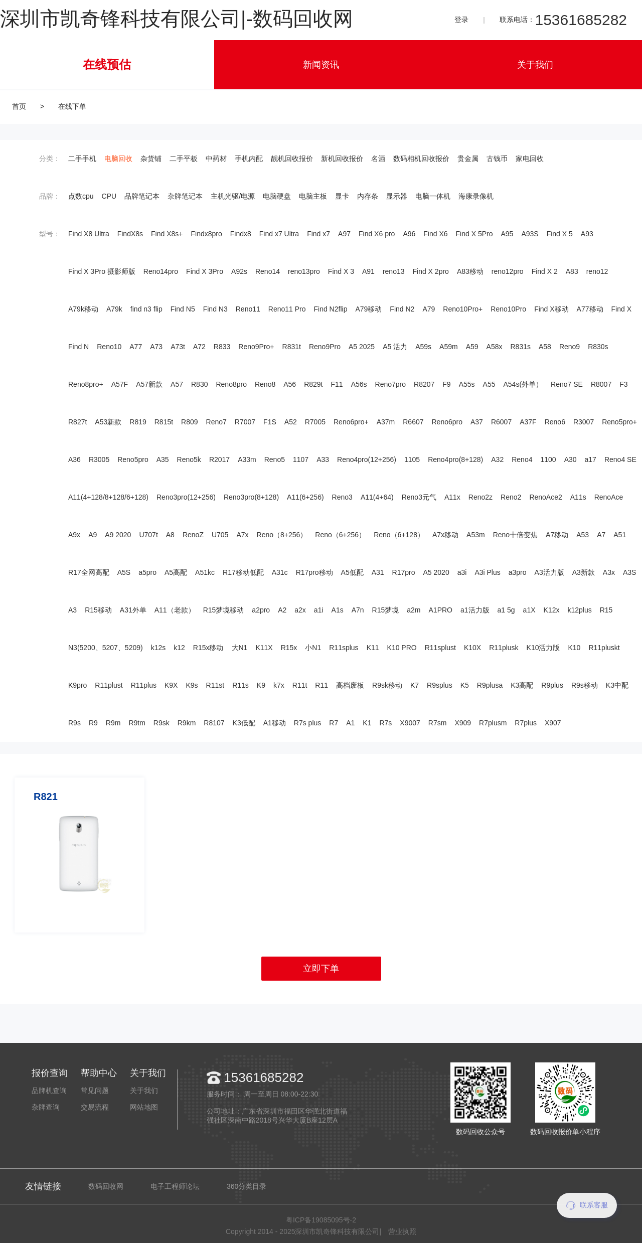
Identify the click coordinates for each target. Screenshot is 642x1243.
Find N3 (215, 309)
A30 (570, 459)
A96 (409, 234)
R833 (222, 347)
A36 (74, 459)
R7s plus (307, 723)
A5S (123, 572)
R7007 (245, 422)
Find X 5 (560, 234)
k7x (278, 685)
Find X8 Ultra (88, 234)
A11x (452, 497)
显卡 (342, 196)
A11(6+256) (305, 497)
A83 (572, 271)
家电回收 (530, 158)
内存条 (367, 196)
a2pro (261, 610)
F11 (337, 384)
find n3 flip (146, 309)
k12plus (579, 610)
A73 (156, 347)
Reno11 (248, 309)
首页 (19, 106)
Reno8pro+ (85, 384)
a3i (462, 572)
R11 (321, 685)
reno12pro (508, 271)
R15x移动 (208, 648)
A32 (497, 459)
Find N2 (402, 309)
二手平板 (184, 158)
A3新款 (583, 572)
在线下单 (72, 106)
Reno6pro (447, 422)
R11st (215, 685)
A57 (177, 384)
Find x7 (318, 234)
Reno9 (569, 347)
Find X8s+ (167, 234)
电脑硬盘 (277, 196)
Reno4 (522, 459)
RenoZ (193, 535)
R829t (313, 384)
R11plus (143, 685)
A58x (495, 347)
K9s (192, 685)
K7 (414, 685)
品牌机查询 (49, 1090)
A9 (92, 535)
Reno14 (267, 271)
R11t (299, 685)
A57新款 (149, 384)
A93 (587, 234)
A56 (289, 384)
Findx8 (240, 234)
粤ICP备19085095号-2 (321, 1220)
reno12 (597, 271)
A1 (350, 723)
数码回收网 (105, 1186)
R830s (598, 347)
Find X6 (435, 234)
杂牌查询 (46, 1107)
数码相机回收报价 (421, 158)
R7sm (437, 723)
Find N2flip (331, 309)
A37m (386, 422)
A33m (247, 459)
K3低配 (244, 723)
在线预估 (107, 64)
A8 (170, 535)
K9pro (77, 685)
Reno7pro (390, 384)
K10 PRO (402, 648)
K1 (367, 723)
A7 (601, 535)
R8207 (424, 384)
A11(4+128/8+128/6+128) (108, 497)
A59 (472, 347)
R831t (291, 347)
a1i (319, 610)
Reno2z (480, 497)
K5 (464, 685)
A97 (344, 234)
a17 (590, 459)
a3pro (518, 572)
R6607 (413, 422)
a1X (529, 610)
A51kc (205, 572)
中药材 (216, 158)
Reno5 (274, 459)
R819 (137, 422)
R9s (74, 723)
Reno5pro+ (619, 422)
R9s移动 (584, 685)
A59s (423, 347)
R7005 (315, 422)
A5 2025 (362, 347)
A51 (619, 535)
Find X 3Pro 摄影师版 (101, 271)
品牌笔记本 (141, 196)
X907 (553, 723)
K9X (171, 685)
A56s (359, 384)
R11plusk (503, 648)
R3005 (99, 459)
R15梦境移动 (223, 610)
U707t (148, 535)
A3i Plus (487, 572)
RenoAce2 (545, 497)
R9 (93, 723)
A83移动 (470, 271)
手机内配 (249, 158)
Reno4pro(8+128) (455, 459)
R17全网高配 (88, 572)
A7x (242, 535)
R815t (163, 422)
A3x (609, 572)
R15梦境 (385, 610)
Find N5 (183, 309)
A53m (475, 535)
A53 (582, 535)
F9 (446, 384)
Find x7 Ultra (279, 234)
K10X (472, 648)
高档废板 (350, 685)
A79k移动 (83, 309)
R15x (289, 648)
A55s (467, 384)
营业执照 (402, 1231)
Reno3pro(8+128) (251, 497)
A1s (338, 610)
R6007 (501, 422)
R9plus (552, 685)
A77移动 (590, 309)
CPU (109, 196)
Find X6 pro (377, 234)
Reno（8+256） (282, 535)
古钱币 (497, 158)
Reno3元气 (419, 497)
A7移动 (557, 535)
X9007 (410, 723)
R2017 (219, 459)
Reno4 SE (620, 459)
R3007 (583, 422)
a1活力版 (475, 610)
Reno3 (342, 497)
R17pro (403, 572)
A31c (280, 572)
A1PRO (440, 610)
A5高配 (176, 572)
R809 (189, 422)
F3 (623, 384)
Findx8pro (206, 234)
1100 (548, 459)
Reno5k (189, 459)
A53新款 (108, 422)
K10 (574, 648)
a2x (300, 610)
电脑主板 (313, 196)
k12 (179, 648)
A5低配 (352, 572)
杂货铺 (151, 158)
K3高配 (522, 685)
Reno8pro (231, 384)
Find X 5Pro (474, 234)
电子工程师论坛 (175, 1186)
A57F (119, 384)
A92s (239, 271)
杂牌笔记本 (185, 196)
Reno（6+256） (340, 535)
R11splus (343, 648)
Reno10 (109, 347)
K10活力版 (543, 648)
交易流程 (95, 1107)
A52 (290, 422)
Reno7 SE (567, 384)
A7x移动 (445, 535)
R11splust (440, 648)
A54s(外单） (523, 384)
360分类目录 (246, 1186)
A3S (629, 572)
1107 (300, 459)
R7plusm (493, 723)
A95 (507, 234)
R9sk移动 (387, 685)
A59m (448, 347)
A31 (378, 572)
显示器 (396, 196)
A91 (368, 271)
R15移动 (98, 610)
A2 (282, 610)
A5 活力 (395, 347)
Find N (78, 347)
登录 (461, 20)
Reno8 (265, 384)
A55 (489, 384)
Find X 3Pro (204, 271)
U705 (220, 535)
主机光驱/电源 (233, 196)
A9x (74, 535)
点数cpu (81, 196)
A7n (358, 610)
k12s (158, 648)
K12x (552, 610)
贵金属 (467, 158)
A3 (72, 610)
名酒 (378, 158)
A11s (578, 497)
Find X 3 (341, 271)
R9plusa (490, 685)
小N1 (313, 648)
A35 (162, 459)
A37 (476, 422)
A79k (114, 309)
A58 (545, 347)
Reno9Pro (325, 347)
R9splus (439, 685)
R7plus (526, 723)
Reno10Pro (508, 309)
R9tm (136, 723)
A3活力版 (549, 572)
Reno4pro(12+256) (366, 459)
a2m (413, 610)
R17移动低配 (243, 572)
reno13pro (304, 271)
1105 (412, 459)
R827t (77, 422)
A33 (322, 459)
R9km (187, 723)
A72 (199, 347)
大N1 (240, 648)
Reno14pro (160, 271)
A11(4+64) (377, 497)
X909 (462, 723)
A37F (528, 422)
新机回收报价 (342, 158)
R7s (385, 723)
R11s (240, 685)
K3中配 (617, 685)
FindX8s (130, 234)
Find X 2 (545, 271)
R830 (199, 384)
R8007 (601, 384)
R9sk (161, 723)
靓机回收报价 (292, 158)
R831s (520, 347)
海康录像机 (476, 196)
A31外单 (133, 610)
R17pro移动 (314, 572)
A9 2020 (118, 535)
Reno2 (511, 497)
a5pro (147, 572)
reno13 (394, 271)
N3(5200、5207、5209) (105, 648)
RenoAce (608, 497)
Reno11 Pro (287, 309)
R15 (606, 610)
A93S (529, 234)
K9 (261, 685)
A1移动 (274, 723)
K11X (263, 648)
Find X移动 (551, 309)
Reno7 (216, 422)
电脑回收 (118, 158)
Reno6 (555, 422)
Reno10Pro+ (463, 309)
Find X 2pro (431, 271)
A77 (135, 347)
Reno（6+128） (399, 535)
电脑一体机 (432, 196)
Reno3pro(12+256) (186, 497)
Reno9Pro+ (256, 347)
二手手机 (82, 158)
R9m (113, 723)
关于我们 (535, 65)
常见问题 (95, 1090)
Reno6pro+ (351, 422)
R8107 (214, 723)
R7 (333, 723)
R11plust (108, 685)
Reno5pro (132, 459)
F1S (269, 422)
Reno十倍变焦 (515, 535)
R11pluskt (603, 648)
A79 (428, 309)
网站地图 (144, 1107)
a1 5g (506, 610)
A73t (178, 347)
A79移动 (368, 309)
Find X (621, 309)
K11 (373, 648)
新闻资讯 (321, 65)
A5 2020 (436, 572)
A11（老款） (174, 610)
